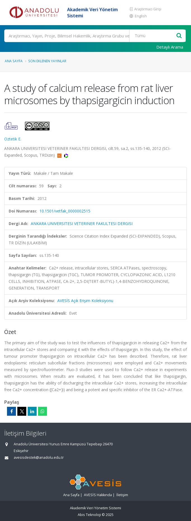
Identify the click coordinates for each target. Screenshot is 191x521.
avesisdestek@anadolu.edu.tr (39, 457)
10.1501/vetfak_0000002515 (64, 211)
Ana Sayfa (14, 61)
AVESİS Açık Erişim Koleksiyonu (85, 300)
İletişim (122, 495)
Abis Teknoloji (89, 514)
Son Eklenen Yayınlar (47, 61)
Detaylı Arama (169, 47)
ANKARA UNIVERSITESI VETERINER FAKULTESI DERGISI (82, 223)
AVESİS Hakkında (98, 495)
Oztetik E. (12, 139)
